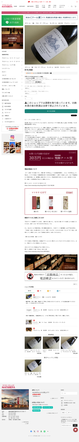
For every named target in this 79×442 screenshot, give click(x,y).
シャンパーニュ (6, 68)
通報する (75, 284)
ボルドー (4, 71)
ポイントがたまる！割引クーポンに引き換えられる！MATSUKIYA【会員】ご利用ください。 (39, 12)
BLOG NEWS (37, 6)
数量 (26, 96)
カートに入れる (51, 111)
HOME (15, 6)
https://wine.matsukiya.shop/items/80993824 (37, 251)
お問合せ (49, 6)
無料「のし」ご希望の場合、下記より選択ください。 (37, 91)
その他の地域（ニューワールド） (10, 82)
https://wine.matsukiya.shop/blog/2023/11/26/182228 (39, 185)
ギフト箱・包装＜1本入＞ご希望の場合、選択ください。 (38, 86)
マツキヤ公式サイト (62, 6)
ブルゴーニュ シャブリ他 (8, 65)
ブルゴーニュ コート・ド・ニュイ (11, 58)
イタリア (4, 75)
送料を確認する (38, 81)
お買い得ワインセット (7, 96)
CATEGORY (22, 6)
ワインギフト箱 (6, 92)
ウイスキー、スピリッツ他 (8, 85)
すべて (29, 290)
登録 (75, 425)
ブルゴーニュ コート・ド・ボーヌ (11, 61)
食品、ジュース (5, 89)
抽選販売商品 (5, 54)
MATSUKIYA (30, 6)
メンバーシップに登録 (30, 78)
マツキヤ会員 (43, 6)
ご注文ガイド (54, 6)
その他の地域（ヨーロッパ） (9, 78)
